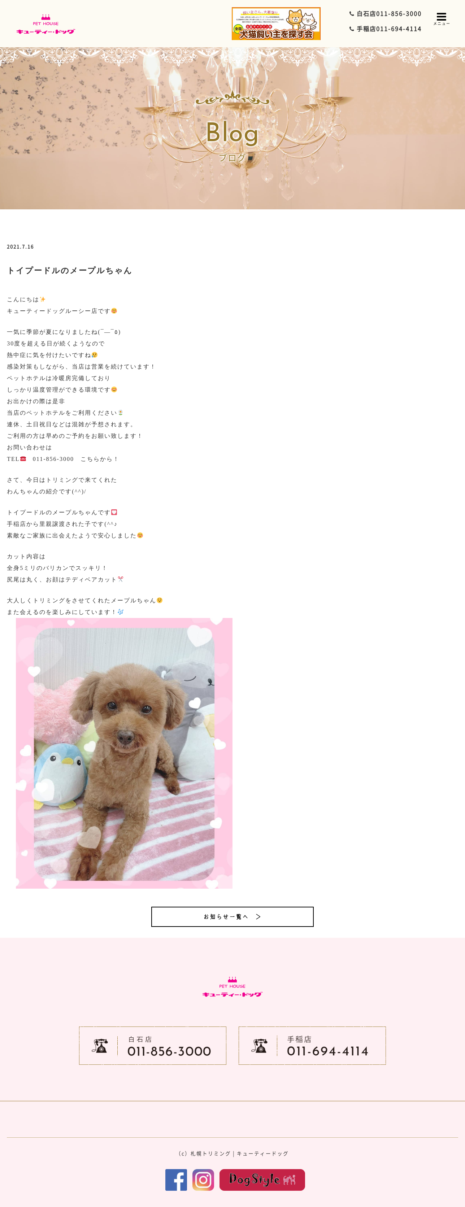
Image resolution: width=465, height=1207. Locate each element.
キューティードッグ (263, 1153)
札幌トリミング (211, 1153)
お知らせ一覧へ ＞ (232, 917)
